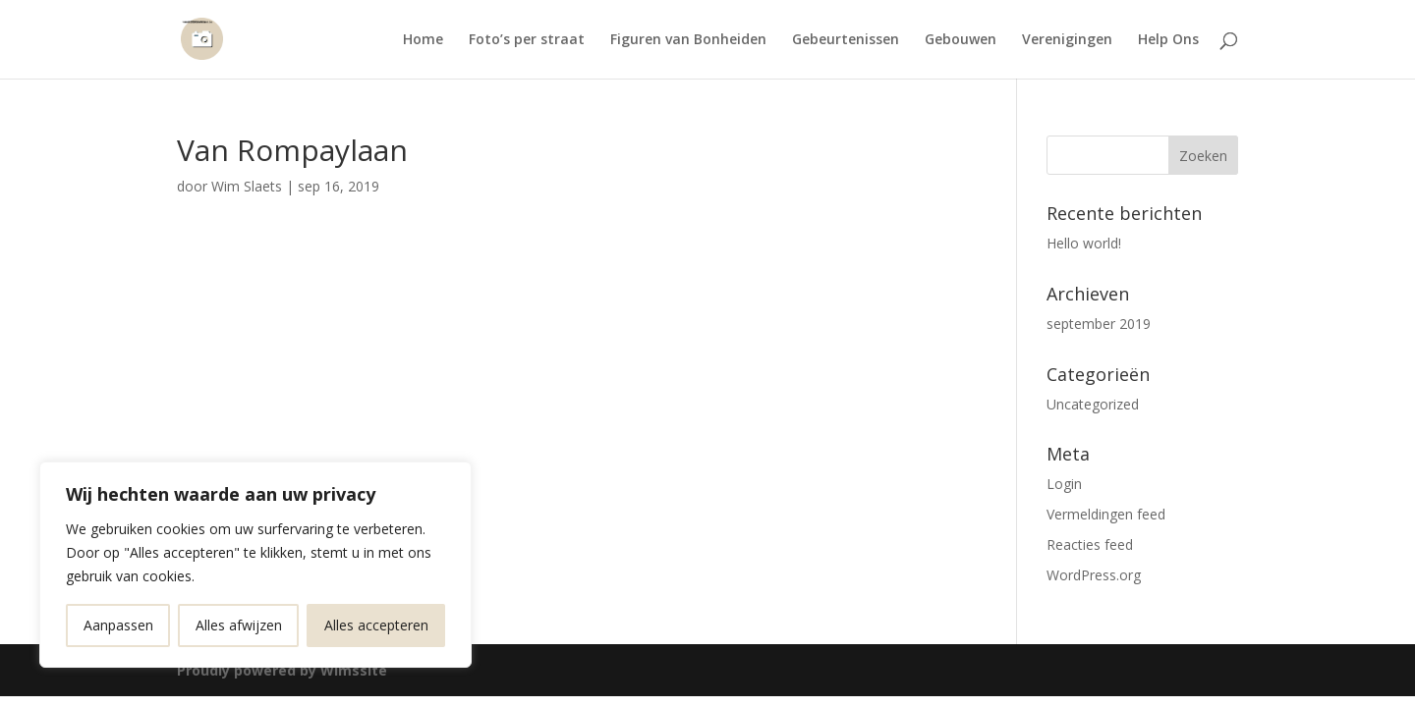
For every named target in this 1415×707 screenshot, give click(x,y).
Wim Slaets (246, 186)
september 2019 (1099, 323)
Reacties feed (1090, 544)
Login (1064, 483)
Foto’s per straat (527, 40)
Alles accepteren (376, 625)
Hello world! (1084, 243)
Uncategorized (1093, 404)
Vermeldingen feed (1106, 514)
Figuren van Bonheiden (688, 40)
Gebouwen (960, 40)
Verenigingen (1067, 40)
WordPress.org (1094, 575)
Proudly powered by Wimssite (282, 670)
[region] (255, 565)
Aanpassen (118, 625)
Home (423, 40)
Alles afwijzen (239, 625)
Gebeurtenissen (845, 40)
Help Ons (1168, 40)
